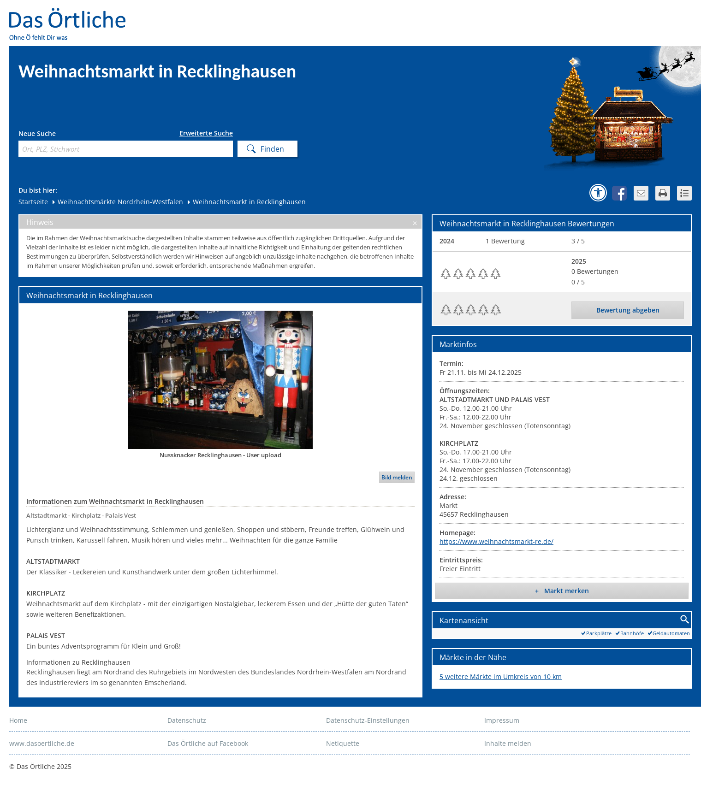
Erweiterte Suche (206, 133)
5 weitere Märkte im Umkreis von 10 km (501, 676)
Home (18, 720)
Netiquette (342, 743)
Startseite (33, 201)
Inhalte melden (507, 743)
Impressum (501, 720)
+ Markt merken (562, 590)
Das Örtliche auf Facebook (207, 743)
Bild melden (396, 477)
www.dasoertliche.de (41, 743)
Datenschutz (186, 720)
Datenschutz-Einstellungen (368, 720)
